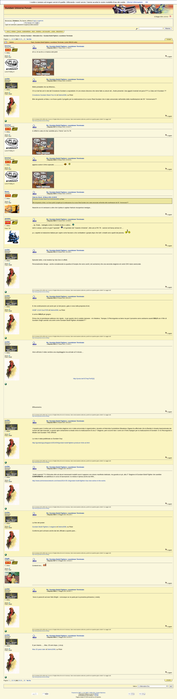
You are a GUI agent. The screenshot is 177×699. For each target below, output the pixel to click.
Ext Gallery (46, 31)
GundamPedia (26, 31)
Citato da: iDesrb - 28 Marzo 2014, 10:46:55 (44, 197)
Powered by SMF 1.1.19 (78, 692)
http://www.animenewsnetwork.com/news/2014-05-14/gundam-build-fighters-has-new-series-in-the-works (68, 481)
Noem (7, 191)
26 (21, 39)
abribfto (8, 219)
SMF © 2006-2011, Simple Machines (95, 692)
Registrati (59, 31)
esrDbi (7, 79)
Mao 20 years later (38, 649)
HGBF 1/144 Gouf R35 (40, 310)
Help (33, 31)
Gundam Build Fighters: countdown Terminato (58, 35)
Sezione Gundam (26, 35)
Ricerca (38, 31)
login (34, 20)
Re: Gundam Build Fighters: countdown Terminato (65, 46)
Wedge (97, 695)
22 (12, 39)
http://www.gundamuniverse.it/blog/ (40, 120)
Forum (14, 31)
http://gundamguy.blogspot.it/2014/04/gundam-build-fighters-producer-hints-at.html (61, 443)
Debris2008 (62, 95)
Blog (19, 31)
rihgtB (7, 559)
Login (53, 31)
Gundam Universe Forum (11, 35)
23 (14, 39)
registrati (40, 20)
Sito (8, 31)
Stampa (169, 39)
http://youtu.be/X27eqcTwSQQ (83, 378)
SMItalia (96, 694)
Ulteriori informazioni (134, 2)
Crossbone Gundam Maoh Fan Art (44, 95)
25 (19, 39)
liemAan (8, 46)
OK (146, 2)
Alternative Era (37, 35)
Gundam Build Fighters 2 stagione (44, 527)
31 (24, 39)
